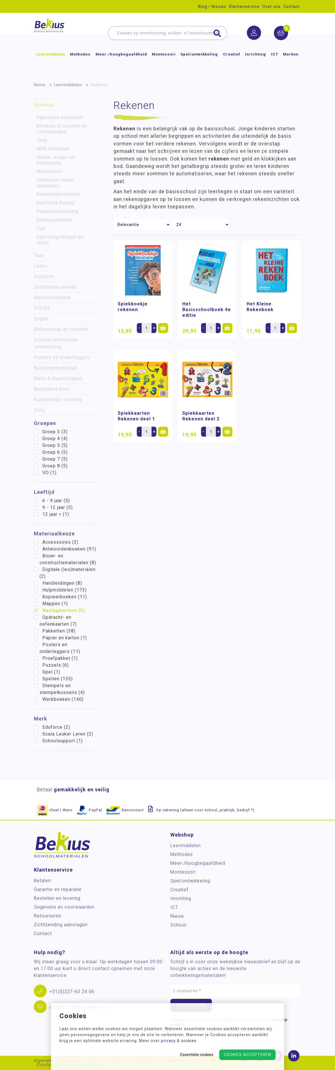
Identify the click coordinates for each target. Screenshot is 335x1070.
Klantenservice (244, 6)
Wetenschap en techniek (61, 329)
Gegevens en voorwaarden (64, 907)
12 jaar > (55, 514)
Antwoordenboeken (69, 549)
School (178, 925)
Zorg (39, 410)
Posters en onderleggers (62, 357)
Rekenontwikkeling (57, 211)
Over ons (271, 6)
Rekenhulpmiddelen (58, 194)
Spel (51, 672)
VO (49, 472)
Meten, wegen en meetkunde (56, 160)
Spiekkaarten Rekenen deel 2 (201, 416)
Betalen (42, 880)
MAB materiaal (53, 148)
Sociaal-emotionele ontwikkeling (56, 343)
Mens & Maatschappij (58, 378)
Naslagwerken (63, 610)
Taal (38, 255)
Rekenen (44, 105)
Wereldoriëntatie (52, 297)
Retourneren (47, 916)
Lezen (40, 266)
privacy (168, 1040)
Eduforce (56, 727)
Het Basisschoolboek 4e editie (206, 309)
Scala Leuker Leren (67, 734)
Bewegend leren (52, 389)
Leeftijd (44, 492)
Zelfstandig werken (55, 287)
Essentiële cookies (196, 1054)
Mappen (55, 603)
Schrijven (44, 276)
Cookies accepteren (247, 1054)
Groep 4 (55, 438)
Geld (42, 140)
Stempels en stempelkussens (62, 689)
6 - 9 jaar (56, 500)
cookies (189, 1040)
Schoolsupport (62, 741)
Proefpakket (60, 658)
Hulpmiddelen (64, 590)
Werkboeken (63, 699)
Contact (292, 6)
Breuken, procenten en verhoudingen (62, 128)
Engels (41, 318)
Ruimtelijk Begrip (55, 203)
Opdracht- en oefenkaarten (58, 621)
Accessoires (60, 542)
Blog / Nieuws (212, 6)
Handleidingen (62, 583)
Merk (40, 719)
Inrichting (255, 63)
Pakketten (59, 631)
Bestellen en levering (57, 898)
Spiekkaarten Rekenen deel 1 (136, 416)
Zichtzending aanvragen (61, 924)
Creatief (231, 63)
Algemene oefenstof (60, 117)
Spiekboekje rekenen (133, 306)
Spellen (57, 678)
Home (40, 85)
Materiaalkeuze (54, 534)
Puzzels (55, 665)
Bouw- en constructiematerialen (68, 559)
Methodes (80, 63)
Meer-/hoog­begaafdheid (121, 63)
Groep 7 (55, 459)
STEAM (42, 308)
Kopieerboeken (64, 596)
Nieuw (177, 916)
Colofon (45, 1065)
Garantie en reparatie (58, 889)
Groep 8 (55, 466)
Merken (291, 63)
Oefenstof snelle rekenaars (55, 182)
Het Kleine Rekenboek (260, 306)
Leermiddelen (50, 63)
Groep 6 (55, 452)
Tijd (41, 228)
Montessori (164, 63)
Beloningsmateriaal (55, 368)
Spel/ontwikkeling (199, 63)
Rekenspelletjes (54, 220)
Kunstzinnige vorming (58, 399)
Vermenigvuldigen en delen (60, 239)
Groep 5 (55, 445)
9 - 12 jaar (57, 507)
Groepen (45, 423)
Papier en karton (64, 637)
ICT (274, 63)
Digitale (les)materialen (68, 573)
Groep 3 (55, 431)
